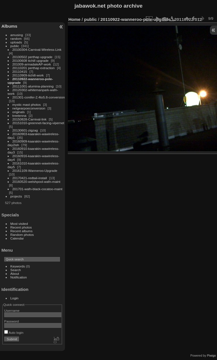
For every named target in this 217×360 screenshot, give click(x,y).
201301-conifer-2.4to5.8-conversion (38, 97)
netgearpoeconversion (28, 108)
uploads (16, 42)
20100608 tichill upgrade (30, 60)
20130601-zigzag (25, 130)
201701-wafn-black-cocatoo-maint (37, 189)
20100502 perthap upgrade (32, 57)
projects (16, 196)
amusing (16, 35)
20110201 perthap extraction (33, 68)
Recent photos (21, 227)
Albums (9, 26)
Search (15, 270)
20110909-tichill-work (28, 75)
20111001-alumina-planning (33, 86)
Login (14, 298)
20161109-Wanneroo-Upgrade (34, 170)
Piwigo (211, 355)
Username (11, 310)
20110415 (19, 71)
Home (74, 19)
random (16, 38)
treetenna (19, 115)
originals (18, 112)
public (14, 46)
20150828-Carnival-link (29, 119)
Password (11, 321)
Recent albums (21, 231)
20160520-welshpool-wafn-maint (36, 181)
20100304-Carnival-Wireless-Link (37, 49)
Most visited (19, 223)
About (14, 273)
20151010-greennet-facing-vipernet (38, 123)
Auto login (13, 332)
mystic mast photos (26, 104)
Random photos (22, 234)
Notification (18, 277)
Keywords (17, 266)
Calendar (17, 238)
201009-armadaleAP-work (31, 64)
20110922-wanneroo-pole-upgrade (136, 19)
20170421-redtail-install (29, 178)
